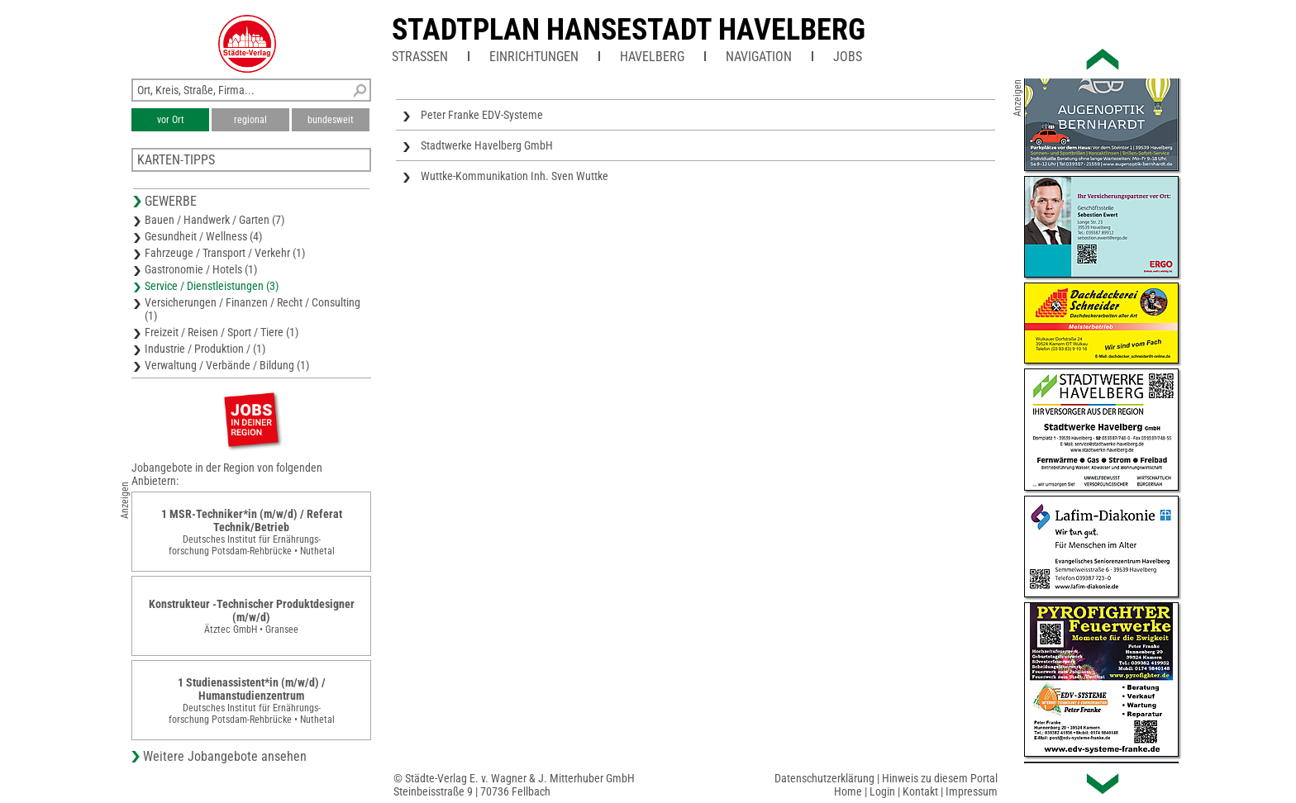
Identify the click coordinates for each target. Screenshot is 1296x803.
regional (250, 120)
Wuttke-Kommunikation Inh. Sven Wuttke (514, 176)
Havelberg (652, 56)
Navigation (759, 56)
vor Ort (170, 120)
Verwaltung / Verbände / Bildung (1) (227, 365)
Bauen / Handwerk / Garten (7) (214, 219)
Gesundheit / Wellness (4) (203, 236)
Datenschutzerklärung (824, 778)
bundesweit (330, 120)
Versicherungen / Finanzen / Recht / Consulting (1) (252, 309)
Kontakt (920, 791)
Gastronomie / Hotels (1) (201, 269)
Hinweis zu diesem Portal (940, 778)
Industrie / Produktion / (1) (205, 348)
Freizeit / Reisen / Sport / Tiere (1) (221, 332)
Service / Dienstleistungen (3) (212, 285)
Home (848, 791)
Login (882, 791)
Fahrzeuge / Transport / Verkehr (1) (225, 252)
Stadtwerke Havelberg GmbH (487, 145)
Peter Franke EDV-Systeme (482, 114)
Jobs (847, 56)
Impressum (972, 791)
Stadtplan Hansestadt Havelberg (628, 29)
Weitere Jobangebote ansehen (225, 756)
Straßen (420, 56)
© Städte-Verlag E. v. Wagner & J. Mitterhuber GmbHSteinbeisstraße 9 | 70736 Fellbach (514, 785)
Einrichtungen (534, 56)
